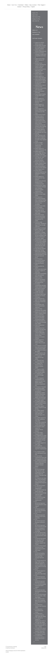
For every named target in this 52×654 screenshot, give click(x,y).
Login (45, 646)
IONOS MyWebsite (21, 650)
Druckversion (9, 646)
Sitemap (15, 646)
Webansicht (43, 648)
